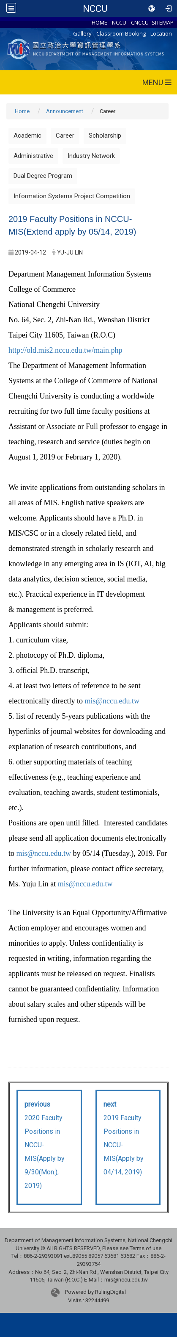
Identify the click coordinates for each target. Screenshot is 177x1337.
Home (22, 111)
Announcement (64, 111)
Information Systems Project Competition (72, 196)
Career (65, 135)
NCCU (95, 8)
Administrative (33, 156)
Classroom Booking (121, 33)
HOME (99, 22)
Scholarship (105, 135)
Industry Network (91, 156)
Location (161, 33)
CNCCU (140, 22)
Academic (27, 135)
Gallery (82, 33)
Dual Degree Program (43, 176)
